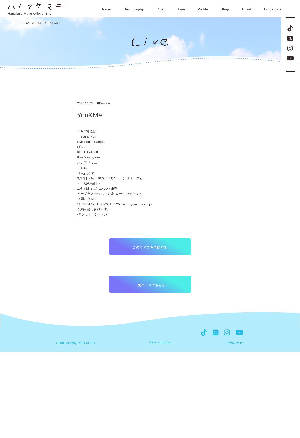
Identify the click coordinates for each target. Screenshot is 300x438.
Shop (225, 9)
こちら (82, 169)
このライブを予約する (150, 251)
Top (27, 23)
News (106, 9)
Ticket (246, 9)
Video (160, 9)
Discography (134, 9)
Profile (203, 9)
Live (181, 9)
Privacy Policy (235, 429)
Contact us (272, 9)
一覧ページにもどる (150, 290)
